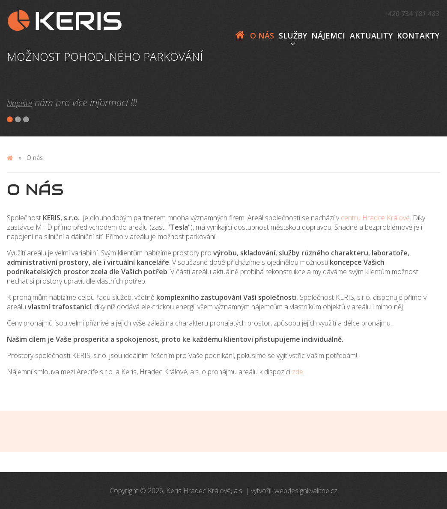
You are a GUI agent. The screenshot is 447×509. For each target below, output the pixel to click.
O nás (262, 35)
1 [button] (10, 119)
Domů (240, 35)
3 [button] (26, 119)
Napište (19, 103)
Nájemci (328, 35)
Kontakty (418, 35)
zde (297, 371)
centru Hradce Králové (375, 217)
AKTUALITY (371, 35)
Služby (293, 35)
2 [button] (18, 119)
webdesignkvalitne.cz (305, 490)
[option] (114, 56)
